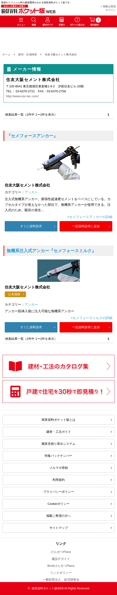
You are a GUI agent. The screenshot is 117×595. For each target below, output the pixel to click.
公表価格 (14, 294)
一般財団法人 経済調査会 (61, 579)
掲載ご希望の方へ (58, 516)
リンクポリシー (61, 573)
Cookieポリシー (58, 504)
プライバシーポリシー (58, 492)
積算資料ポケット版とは (58, 419)
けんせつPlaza (61, 552)
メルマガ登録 (58, 468)
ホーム (6, 54)
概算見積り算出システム (58, 443)
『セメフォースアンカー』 (32, 136)
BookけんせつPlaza (60, 565)
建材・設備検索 (27, 54)
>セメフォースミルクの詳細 (91, 318)
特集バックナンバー (58, 455)
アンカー (31, 192)
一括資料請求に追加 (86, 226)
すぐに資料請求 (31, 226)
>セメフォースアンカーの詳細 (89, 217)
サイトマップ (58, 528)
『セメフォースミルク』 (51, 250)
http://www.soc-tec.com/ (22, 96)
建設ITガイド (61, 559)
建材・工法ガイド (58, 431)
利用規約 (58, 480)
